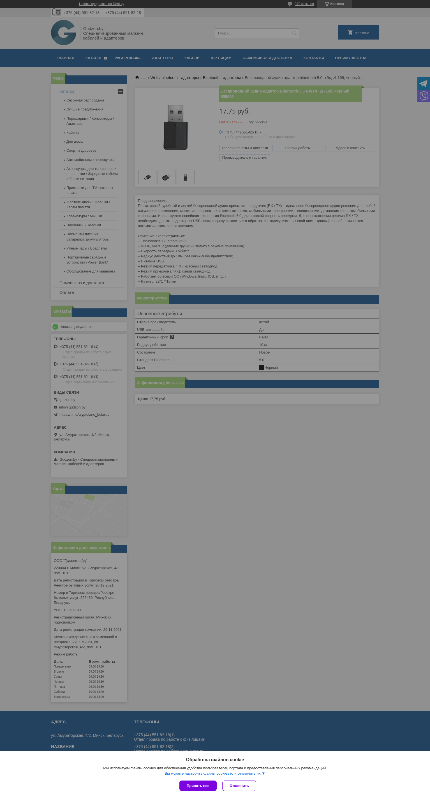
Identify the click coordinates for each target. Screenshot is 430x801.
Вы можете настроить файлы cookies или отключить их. (213, 773)
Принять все (198, 786)
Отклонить (239, 786)
